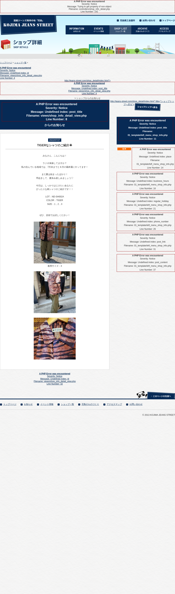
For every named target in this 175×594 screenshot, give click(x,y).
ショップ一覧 (20, 62)
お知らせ (28, 404)
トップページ (6, 62)
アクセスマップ (114, 404)
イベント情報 (46, 404)
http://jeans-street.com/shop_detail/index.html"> (87, 87)
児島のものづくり (90, 404)
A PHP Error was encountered (15, 68)
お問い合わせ (136, 404)
